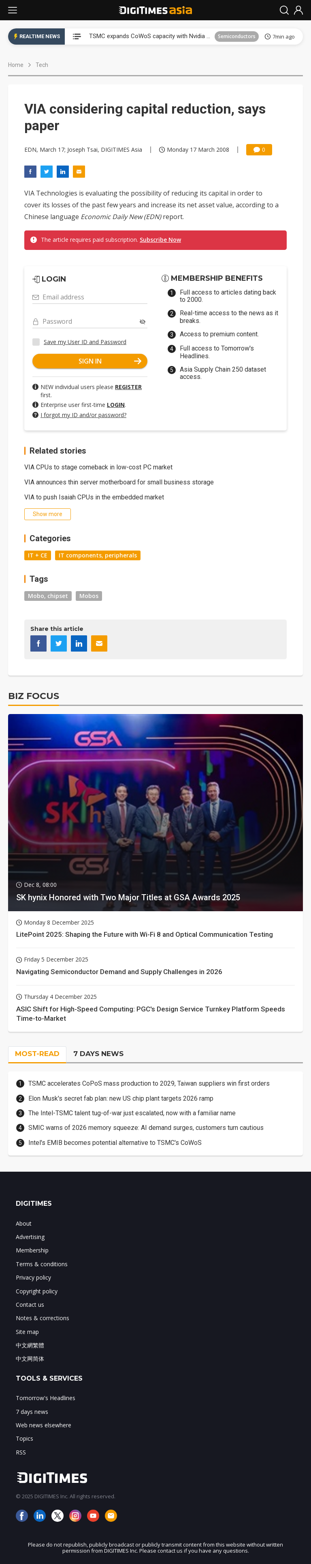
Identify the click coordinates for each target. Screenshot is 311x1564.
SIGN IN (110, 361)
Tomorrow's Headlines (45, 1398)
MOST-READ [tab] (37, 1054)
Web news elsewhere (43, 1425)
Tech (42, 65)
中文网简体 (30, 1358)
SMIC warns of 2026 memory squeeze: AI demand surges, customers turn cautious (146, 1128)
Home (15, 65)
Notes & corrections (42, 1318)
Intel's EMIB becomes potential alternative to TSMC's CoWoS (115, 1143)
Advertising (30, 1237)
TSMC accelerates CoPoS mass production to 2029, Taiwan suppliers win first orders (149, 1083)
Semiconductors (237, 36)
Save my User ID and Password (85, 342)
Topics (24, 1438)
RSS (21, 1452)
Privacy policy (33, 1277)
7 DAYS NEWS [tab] (98, 1054)
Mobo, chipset (48, 596)
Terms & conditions (42, 1264)
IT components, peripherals (98, 555)
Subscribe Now (160, 239)
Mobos (88, 596)
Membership (32, 1250)
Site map (27, 1332)
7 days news (32, 1412)
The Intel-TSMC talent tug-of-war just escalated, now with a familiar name (132, 1113)
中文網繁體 (30, 1345)
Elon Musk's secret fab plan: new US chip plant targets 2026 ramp (120, 1098)
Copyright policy (37, 1291)
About (24, 1223)
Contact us (30, 1304)
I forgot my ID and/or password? (83, 415)
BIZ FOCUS (33, 696)
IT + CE (37, 555)
